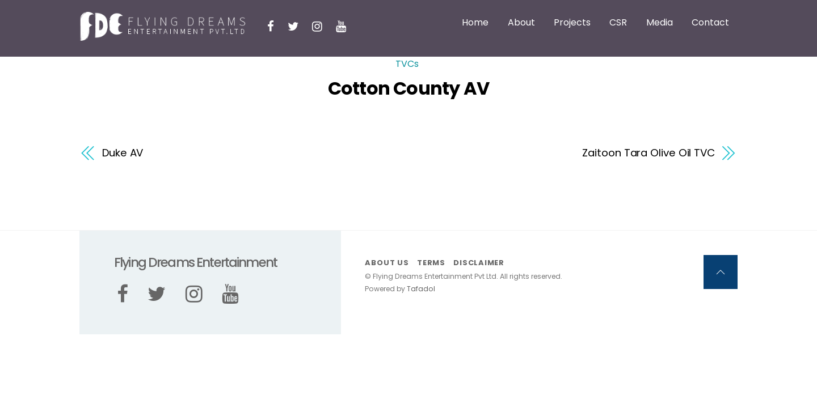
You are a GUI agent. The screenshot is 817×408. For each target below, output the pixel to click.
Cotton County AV (408, 88)
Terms (431, 262)
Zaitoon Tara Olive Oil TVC (648, 153)
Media (659, 22)
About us (386, 262)
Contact (710, 22)
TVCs (407, 63)
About (521, 22)
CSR (618, 22)
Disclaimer (478, 262)
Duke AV (122, 153)
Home (475, 22)
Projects (572, 22)
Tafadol (421, 289)
